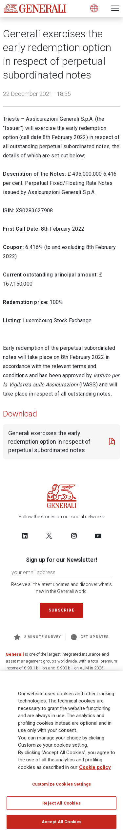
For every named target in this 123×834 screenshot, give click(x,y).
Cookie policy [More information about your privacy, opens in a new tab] (95, 767)
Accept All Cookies (61, 822)
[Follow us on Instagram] (74, 536)
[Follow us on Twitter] (49, 536)
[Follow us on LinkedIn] (25, 536)
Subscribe (61, 610)
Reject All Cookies (61, 803)
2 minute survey (37, 637)
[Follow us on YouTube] (98, 536)
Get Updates (90, 637)
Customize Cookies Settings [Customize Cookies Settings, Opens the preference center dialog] (61, 784)
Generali (15, 654)
